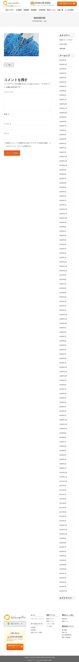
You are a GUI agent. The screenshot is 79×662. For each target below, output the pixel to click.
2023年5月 (62, 187)
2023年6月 (62, 183)
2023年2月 (62, 200)
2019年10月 (63, 376)
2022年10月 (63, 218)
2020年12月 (63, 314)
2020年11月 (63, 319)
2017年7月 (62, 494)
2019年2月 (62, 411)
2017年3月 (62, 512)
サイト (6, 133)
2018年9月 (62, 433)
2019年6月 (62, 393)
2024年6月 (62, 130)
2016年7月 (62, 547)
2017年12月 (63, 472)
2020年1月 (62, 363)
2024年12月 (63, 104)
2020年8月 (62, 332)
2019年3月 (62, 406)
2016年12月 (63, 525)
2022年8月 (62, 227)
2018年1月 (62, 468)
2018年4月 (62, 455)
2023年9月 (62, 170)
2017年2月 (62, 516)
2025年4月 (62, 86)
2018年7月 (62, 442)
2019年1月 (62, 415)
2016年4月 (62, 560)
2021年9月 (62, 275)
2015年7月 (62, 573)
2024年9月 (62, 117)
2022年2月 (62, 253)
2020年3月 (62, 354)
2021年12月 (63, 262)
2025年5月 (62, 82)
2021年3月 (62, 301)
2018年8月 (62, 437)
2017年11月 (63, 477)
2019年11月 (63, 371)
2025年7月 (62, 73)
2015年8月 (62, 569)
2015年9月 (62, 565)
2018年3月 (62, 459)
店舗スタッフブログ (66, 40)
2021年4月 (62, 297)
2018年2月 (62, 464)
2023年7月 (62, 178)
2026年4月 (62, 60)
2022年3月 (62, 249)
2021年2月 (62, 306)
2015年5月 (62, 582)
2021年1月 (62, 310)
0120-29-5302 (42, 2)
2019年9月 (62, 380)
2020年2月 (62, 358)
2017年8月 (62, 490)
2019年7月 (62, 389)
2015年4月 (62, 586)
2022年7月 (62, 231)
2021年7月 (62, 284)
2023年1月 (62, 205)
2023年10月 (63, 165)
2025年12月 (63, 64)
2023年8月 (62, 174)
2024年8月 (62, 121)
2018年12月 (63, 420)
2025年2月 (62, 95)
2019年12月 (63, 367)
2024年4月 (62, 139)
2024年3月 (62, 143)
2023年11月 (63, 161)
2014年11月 (63, 591)
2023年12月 (63, 156)
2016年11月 (63, 529)
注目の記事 (63, 44)
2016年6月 (62, 551)
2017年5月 (62, 503)
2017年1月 (62, 521)
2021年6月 (62, 288)
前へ (10, 65)
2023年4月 (62, 192)
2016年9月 (62, 538)
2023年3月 (62, 196)
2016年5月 (62, 556)
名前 (6, 114)
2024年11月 (63, 108)
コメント (8, 92)
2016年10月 (63, 534)
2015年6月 (62, 578)
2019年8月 (62, 385)
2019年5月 (62, 398)
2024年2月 (62, 148)
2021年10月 (63, 271)
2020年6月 (62, 341)
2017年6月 (62, 499)
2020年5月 (62, 345)
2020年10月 (63, 323)
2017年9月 (62, 485)
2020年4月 (62, 349)
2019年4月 (62, 402)
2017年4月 (62, 507)
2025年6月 (62, 77)
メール (7, 124)
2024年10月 (63, 113)
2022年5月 (62, 240)
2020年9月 (62, 328)
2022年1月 (62, 257)
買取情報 (62, 48)
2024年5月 (62, 134)
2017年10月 (63, 481)
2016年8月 (62, 543)
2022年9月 (62, 222)
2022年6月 (62, 235)
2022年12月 (63, 209)
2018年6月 (62, 446)
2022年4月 (62, 244)
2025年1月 (62, 99)
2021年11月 (63, 266)
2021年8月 (62, 279)
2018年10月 (63, 428)
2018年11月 (63, 424)
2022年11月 (63, 213)
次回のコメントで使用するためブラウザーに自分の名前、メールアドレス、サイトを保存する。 (28, 144)
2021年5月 (62, 292)
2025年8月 (62, 69)
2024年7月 (62, 126)
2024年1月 (62, 152)
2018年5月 (62, 450)
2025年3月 (62, 91)
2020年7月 (62, 336)
